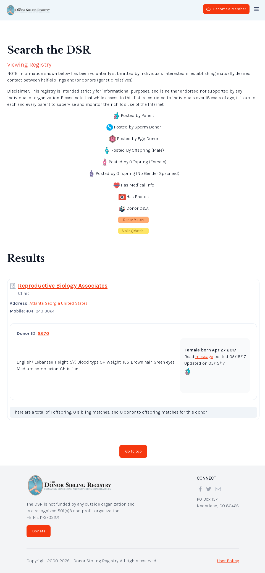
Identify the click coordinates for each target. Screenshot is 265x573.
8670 (43, 333)
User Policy (228, 560)
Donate (38, 531)
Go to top (133, 451)
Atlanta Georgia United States (59, 303)
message (204, 356)
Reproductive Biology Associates (62, 285)
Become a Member (226, 9)
